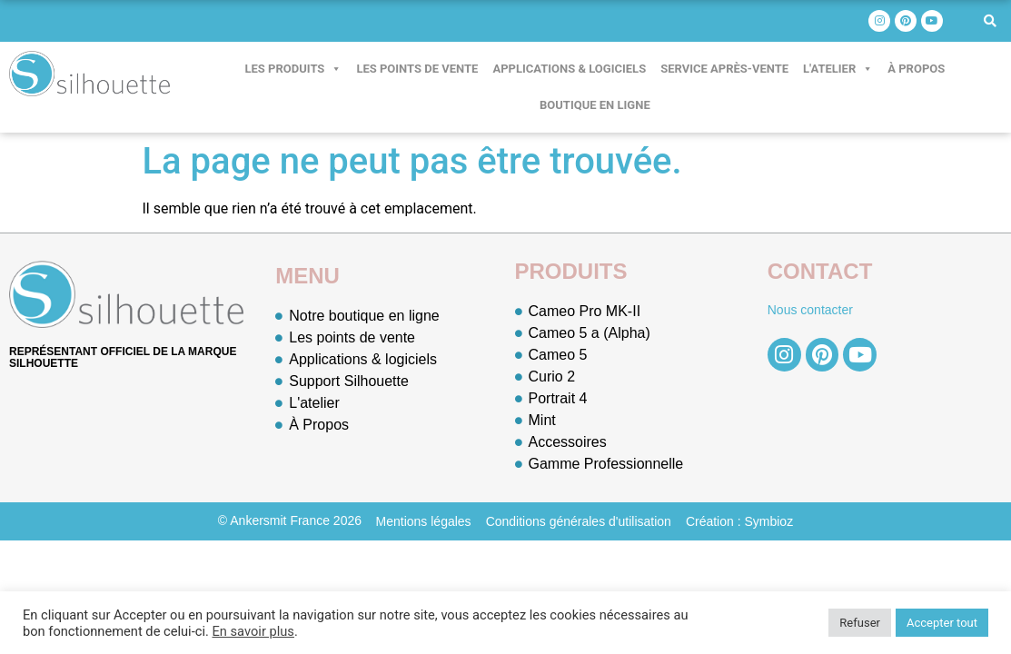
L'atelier (838, 69)
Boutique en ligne (595, 105)
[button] (990, 21)
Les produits (293, 69)
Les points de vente (417, 68)
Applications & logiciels (569, 68)
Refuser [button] (859, 622)
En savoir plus (252, 631)
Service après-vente (724, 68)
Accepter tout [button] (942, 622)
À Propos (916, 68)
